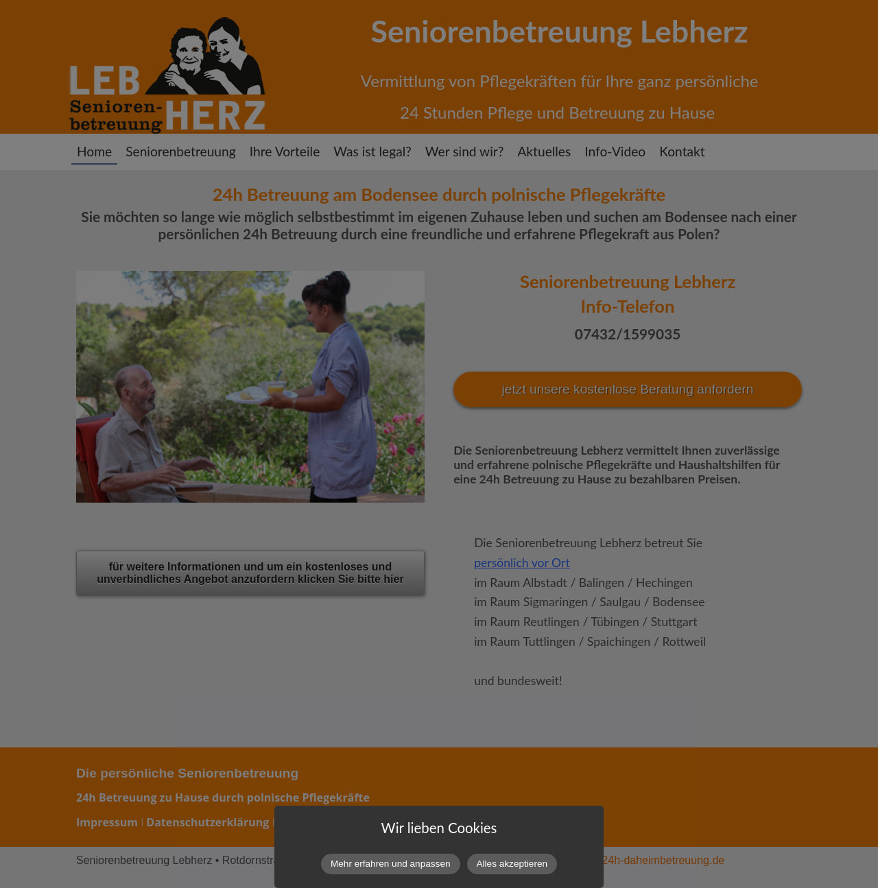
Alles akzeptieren (512, 864)
